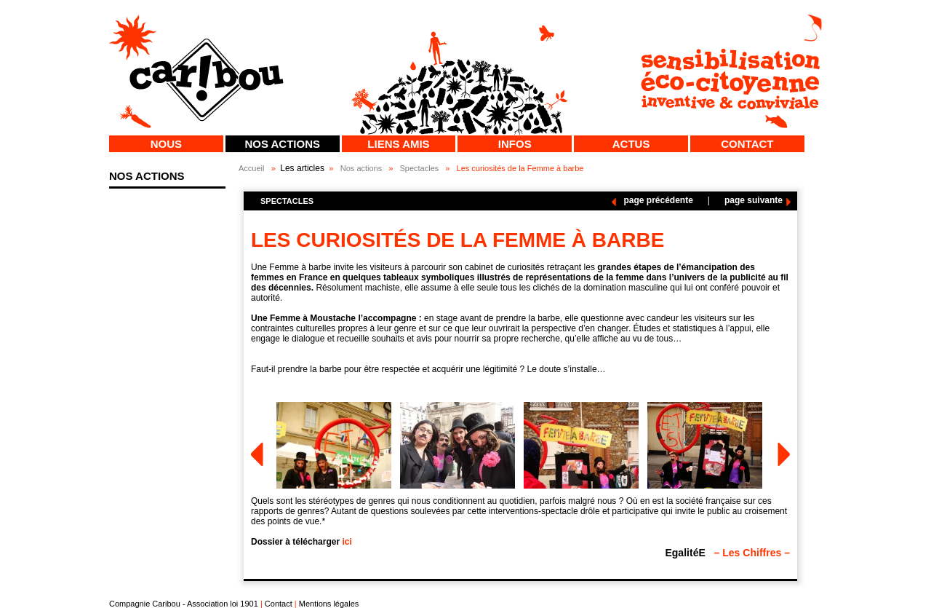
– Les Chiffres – (752, 552)
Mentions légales (329, 603)
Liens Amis (398, 144)
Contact (747, 144)
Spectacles (419, 168)
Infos (515, 144)
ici (346, 542)
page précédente (657, 200)
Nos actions (282, 144)
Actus (631, 144)
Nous (166, 144)
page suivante (753, 200)
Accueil (251, 168)
